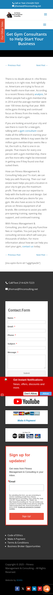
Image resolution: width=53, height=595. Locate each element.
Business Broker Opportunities (24, 546)
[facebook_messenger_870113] (46, 588)
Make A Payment (16, 538)
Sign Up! (26, 516)
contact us (27, 246)
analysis (39, 94)
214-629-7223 (32, 3)
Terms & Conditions (18, 542)
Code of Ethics (15, 535)
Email (12, 482)
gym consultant (28, 130)
